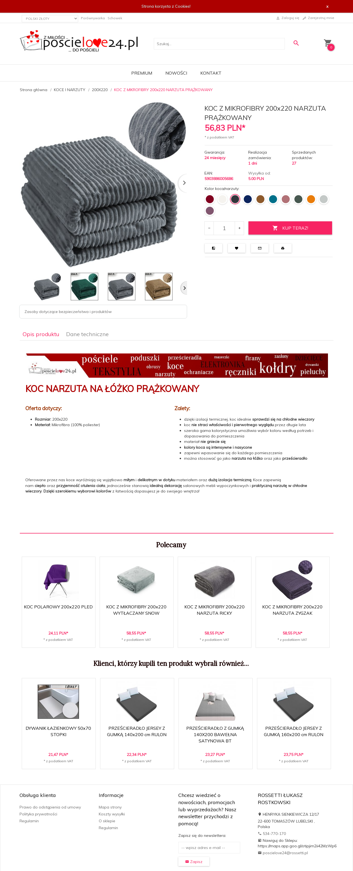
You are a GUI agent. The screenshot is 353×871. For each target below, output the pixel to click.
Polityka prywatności (38, 814)
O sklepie (107, 820)
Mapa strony (110, 807)
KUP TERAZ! (290, 228)
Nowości (176, 73)
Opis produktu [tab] (41, 334)
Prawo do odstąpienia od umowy (50, 807)
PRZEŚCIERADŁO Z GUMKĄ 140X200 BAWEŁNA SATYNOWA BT (215, 734)
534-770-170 (272, 833)
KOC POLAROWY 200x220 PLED (58, 606)
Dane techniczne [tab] (87, 334)
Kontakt (210, 73)
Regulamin (29, 820)
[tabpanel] (176, 437)
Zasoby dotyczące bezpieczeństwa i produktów (68, 311)
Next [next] (183, 288)
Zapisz (194, 861)
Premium (141, 73)
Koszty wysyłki (112, 814)
